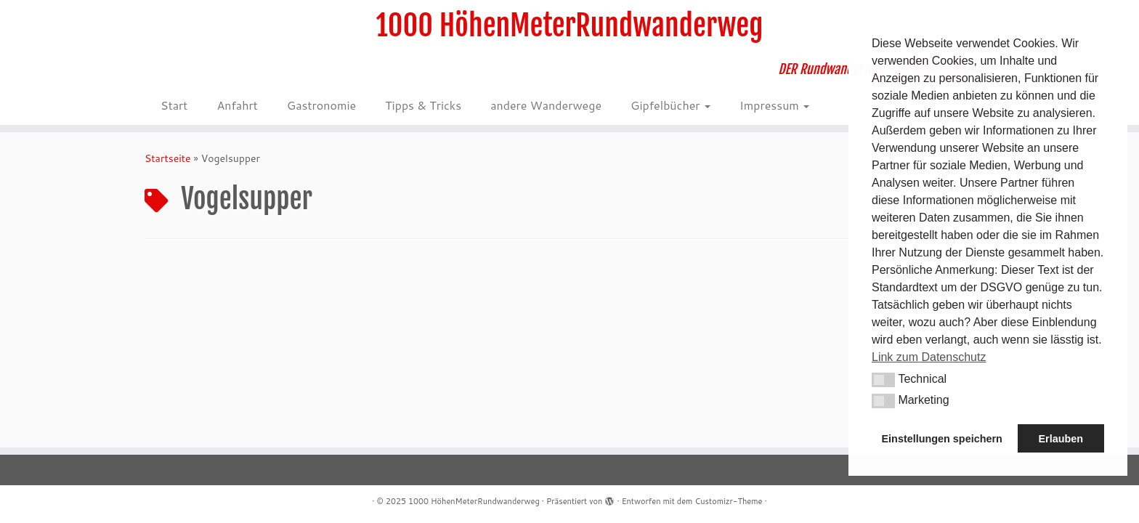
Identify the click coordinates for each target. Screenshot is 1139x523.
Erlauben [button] (1060, 439)
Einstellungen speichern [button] (942, 439)
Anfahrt (236, 105)
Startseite (168, 158)
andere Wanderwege (545, 105)
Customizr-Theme (728, 501)
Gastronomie (321, 105)
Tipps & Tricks (423, 105)
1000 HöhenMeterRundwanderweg (569, 25)
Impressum (774, 105)
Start (174, 105)
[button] (883, 380)
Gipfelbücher (670, 105)
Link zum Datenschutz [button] (929, 357)
